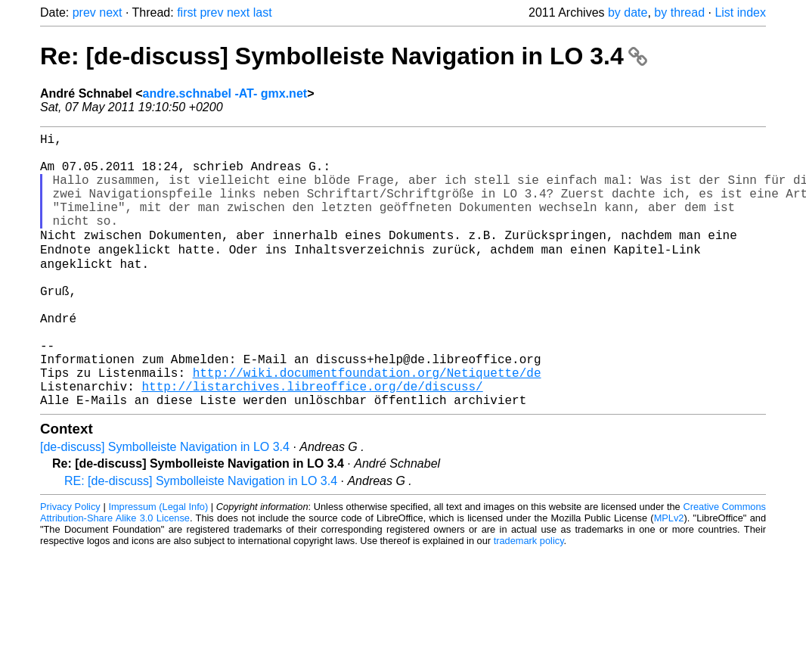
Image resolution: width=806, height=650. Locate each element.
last (262, 12)
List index (740, 12)
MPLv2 (669, 576)
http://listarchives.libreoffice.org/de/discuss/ (311, 441)
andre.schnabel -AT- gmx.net (225, 93)
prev (84, 12)
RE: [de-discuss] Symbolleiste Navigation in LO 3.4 (200, 539)
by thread (679, 12)
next (110, 12)
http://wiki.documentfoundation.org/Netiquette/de (367, 424)
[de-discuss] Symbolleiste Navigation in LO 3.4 (165, 505)
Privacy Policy (70, 565)
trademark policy (529, 599)
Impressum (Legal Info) (158, 565)
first (187, 12)
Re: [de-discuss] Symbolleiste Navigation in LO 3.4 (343, 56)
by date (627, 12)
